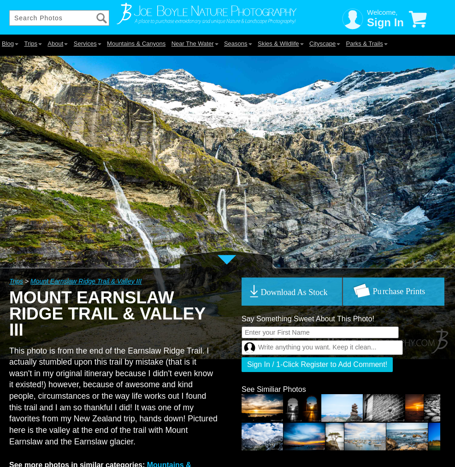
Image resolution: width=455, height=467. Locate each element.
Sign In (385, 22)
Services (87, 43)
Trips (32, 43)
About (57, 43)
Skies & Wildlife (281, 43)
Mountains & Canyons (136, 43)
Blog (10, 43)
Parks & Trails (367, 43)
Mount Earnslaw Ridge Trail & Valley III (86, 281)
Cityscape (324, 43)
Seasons (238, 43)
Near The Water (195, 43)
